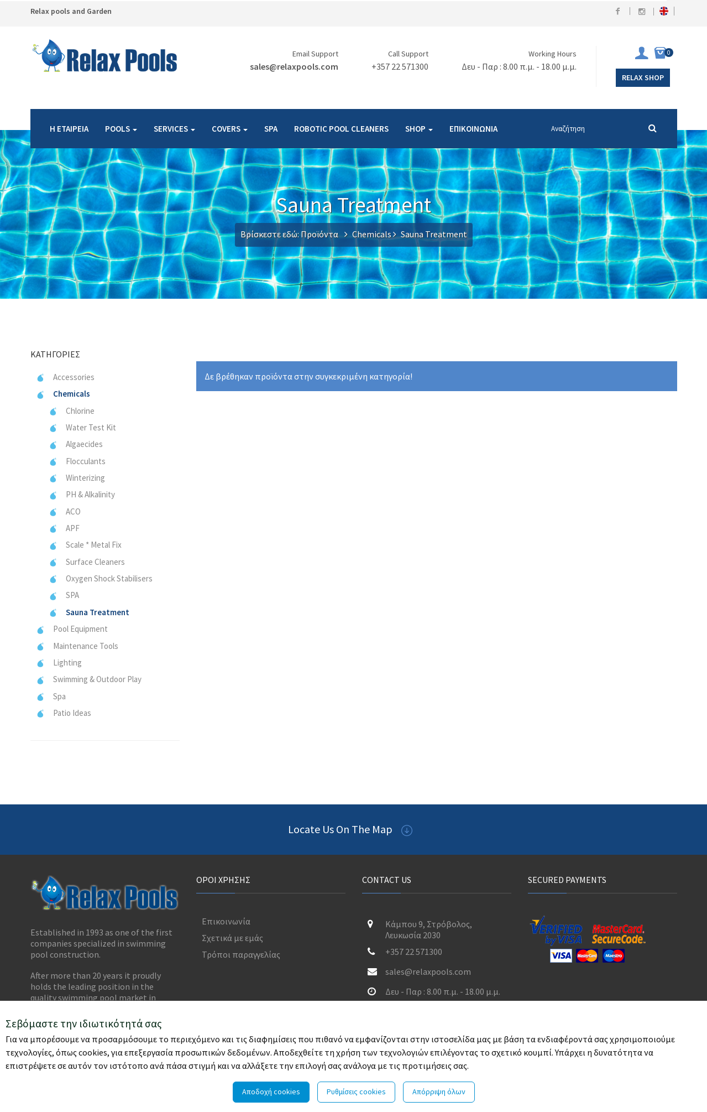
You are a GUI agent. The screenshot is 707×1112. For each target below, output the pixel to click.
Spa (51, 696)
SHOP (419, 128)
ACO (65, 511)
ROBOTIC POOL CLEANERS (341, 128)
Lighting (59, 662)
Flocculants (77, 461)
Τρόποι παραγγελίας (241, 954)
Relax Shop (643, 77)
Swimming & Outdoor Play (89, 679)
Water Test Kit (82, 427)
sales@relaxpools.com (294, 66)
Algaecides (76, 444)
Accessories (65, 377)
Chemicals (371, 234)
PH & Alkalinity (82, 494)
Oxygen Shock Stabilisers (101, 578)
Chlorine (72, 411)
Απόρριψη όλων (438, 1092)
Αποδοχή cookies (271, 1092)
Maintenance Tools (77, 646)
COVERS (230, 128)
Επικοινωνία (226, 921)
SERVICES (174, 128)
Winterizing (77, 477)
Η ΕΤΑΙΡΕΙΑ (69, 128)
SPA (270, 128)
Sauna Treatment (89, 612)
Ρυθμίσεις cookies (356, 1092)
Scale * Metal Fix (85, 544)
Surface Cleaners (87, 562)
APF (64, 528)
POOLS (121, 128)
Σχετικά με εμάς (232, 937)
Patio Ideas (63, 713)
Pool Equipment (72, 628)
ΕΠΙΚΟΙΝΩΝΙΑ (473, 128)
